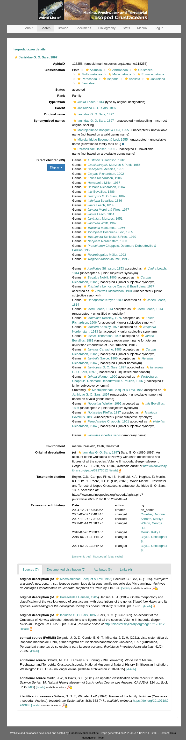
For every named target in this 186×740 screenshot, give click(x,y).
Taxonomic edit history (48, 505)
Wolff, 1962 (99, 223)
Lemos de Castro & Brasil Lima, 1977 (118, 286)
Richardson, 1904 (103, 187)
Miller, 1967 (101, 182)
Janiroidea (155, 79)
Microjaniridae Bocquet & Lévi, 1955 (100, 139)
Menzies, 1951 (103, 169)
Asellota (132, 79)
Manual (142, 28)
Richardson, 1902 (103, 173)
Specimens (83, 28)
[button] (16, 57)
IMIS (31, 687)
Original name (54, 114)
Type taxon (57, 102)
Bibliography (107, 28)
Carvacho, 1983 (102, 349)
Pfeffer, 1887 (101, 412)
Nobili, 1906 (99, 277)
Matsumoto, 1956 (103, 228)
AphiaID (59, 63)
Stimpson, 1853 (103, 268)
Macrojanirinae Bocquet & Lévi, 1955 (100, 130)
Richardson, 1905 (101, 336)
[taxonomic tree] (81, 556)
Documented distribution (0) (66, 569)
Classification (54, 70)
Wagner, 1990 (99, 376)
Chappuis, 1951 (105, 421)
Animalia (93, 70)
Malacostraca (119, 74)
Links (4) (126, 569)
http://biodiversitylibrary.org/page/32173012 (135, 624)
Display (56, 167)
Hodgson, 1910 (103, 160)
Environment (55, 446)
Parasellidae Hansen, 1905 (93, 149)
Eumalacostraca (150, 74)
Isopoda (110, 79)
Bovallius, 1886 (98, 191)
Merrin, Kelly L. (151, 532)
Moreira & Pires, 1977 (105, 209)
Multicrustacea (89, 74)
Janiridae (85, 83)
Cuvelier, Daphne (153, 514)
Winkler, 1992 (102, 403)
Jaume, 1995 (105, 259)
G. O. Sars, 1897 (104, 196)
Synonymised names (49, 120)
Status (60, 89)
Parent (60, 108)
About (29, 28)
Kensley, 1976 (102, 318)
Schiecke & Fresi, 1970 (109, 237)
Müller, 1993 (104, 254)
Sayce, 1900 (100, 358)
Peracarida (86, 79)
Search (45, 28)
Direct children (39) (50, 160)
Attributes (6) (103, 569)
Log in (159, 28)
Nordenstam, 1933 (104, 241)
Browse (63, 28)
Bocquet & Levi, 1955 (107, 232)
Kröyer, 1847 (102, 300)
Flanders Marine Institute (84, 733)
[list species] (100, 556)
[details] (113, 470)
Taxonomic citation (50, 476)
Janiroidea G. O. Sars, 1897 (94, 108)
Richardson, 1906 (102, 178)
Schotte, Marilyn (152, 519)
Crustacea (142, 70)
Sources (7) (30, 569)
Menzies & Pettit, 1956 (111, 165)
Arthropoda (117, 70)
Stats (126, 28)
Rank (61, 95)
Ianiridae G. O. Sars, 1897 (93, 114)
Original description (50, 452)
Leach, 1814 (88, 102)
